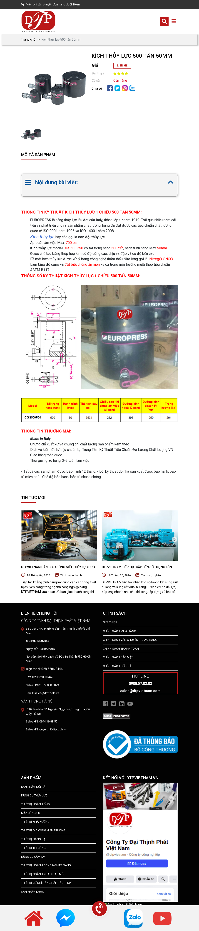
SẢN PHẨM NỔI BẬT (34, 787)
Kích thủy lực (42, 236)
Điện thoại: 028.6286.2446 (44, 669)
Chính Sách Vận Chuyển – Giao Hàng (130, 639)
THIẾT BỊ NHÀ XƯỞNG (35, 821)
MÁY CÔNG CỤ (30, 813)
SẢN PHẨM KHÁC (32, 891)
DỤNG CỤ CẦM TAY (33, 856)
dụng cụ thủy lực (34, 795)
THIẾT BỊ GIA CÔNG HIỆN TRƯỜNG (43, 830)
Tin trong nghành (71, 575)
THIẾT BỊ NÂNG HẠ (33, 839)
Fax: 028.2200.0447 (40, 677)
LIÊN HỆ (122, 65)
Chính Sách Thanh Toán (121, 648)
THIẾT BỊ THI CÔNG (33, 848)
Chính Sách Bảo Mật (118, 657)
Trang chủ (28, 39)
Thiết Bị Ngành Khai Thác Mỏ (42, 874)
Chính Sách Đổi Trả (117, 666)
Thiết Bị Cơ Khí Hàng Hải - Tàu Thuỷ (46, 882)
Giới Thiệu (110, 622)
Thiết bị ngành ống (35, 804)
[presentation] (24, 539)
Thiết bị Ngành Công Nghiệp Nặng (46, 865)
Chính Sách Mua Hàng (119, 631)
